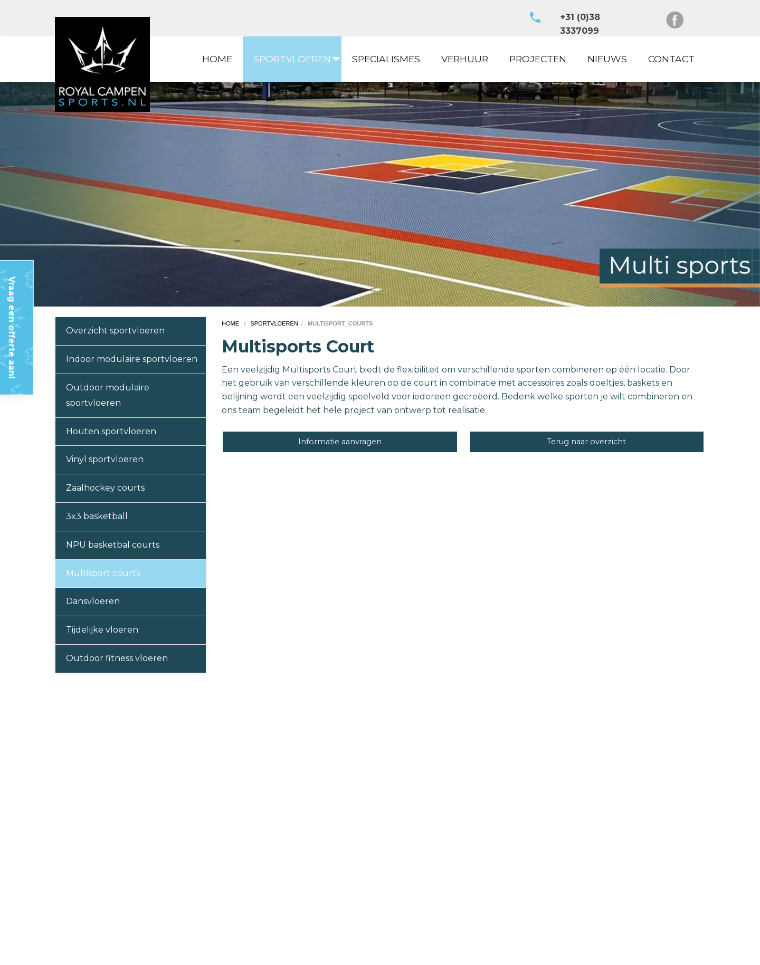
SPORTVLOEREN (292, 58)
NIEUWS (607, 58)
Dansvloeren (93, 601)
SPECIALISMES (386, 58)
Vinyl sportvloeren (105, 459)
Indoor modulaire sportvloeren (131, 359)
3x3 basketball (97, 516)
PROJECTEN (537, 58)
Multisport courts (103, 573)
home (231, 323)
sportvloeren (274, 323)
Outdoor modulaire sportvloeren (107, 395)
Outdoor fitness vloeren (117, 658)
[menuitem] (217, 59)
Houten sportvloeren (111, 431)
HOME (217, 58)
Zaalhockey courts (105, 488)
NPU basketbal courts (112, 545)
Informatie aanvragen (340, 441)
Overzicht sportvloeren (115, 331)
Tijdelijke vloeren (102, 630)
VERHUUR (464, 58)
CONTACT (671, 58)
